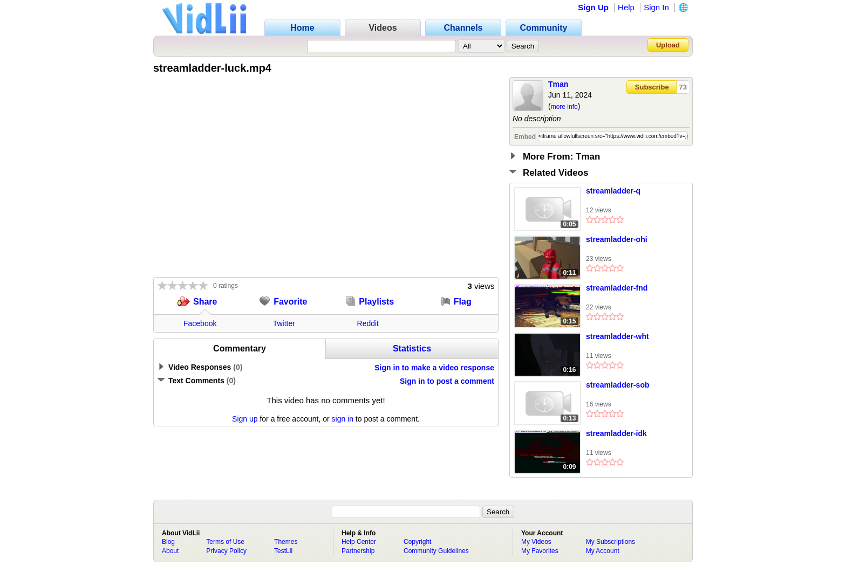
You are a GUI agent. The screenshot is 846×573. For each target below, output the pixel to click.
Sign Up (593, 7)
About (170, 551)
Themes (285, 542)
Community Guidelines (436, 551)
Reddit (368, 323)
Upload (668, 45)
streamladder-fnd (616, 288)
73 (683, 87)
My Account (602, 551)
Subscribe (652, 87)
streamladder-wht (617, 336)
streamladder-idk (616, 433)
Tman (558, 84)
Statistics (412, 348)
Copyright (417, 542)
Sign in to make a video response (434, 367)
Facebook (199, 323)
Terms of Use (225, 542)
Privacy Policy (226, 551)
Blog (168, 542)
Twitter (284, 323)
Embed (525, 137)
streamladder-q (613, 191)
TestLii (283, 551)
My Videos (536, 542)
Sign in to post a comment (447, 381)
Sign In (656, 7)
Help (626, 7)
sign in (342, 419)
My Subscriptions (610, 542)
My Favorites (539, 551)
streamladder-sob (617, 385)
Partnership (358, 551)
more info (564, 107)
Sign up (244, 419)
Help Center (359, 542)
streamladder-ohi (616, 239)
